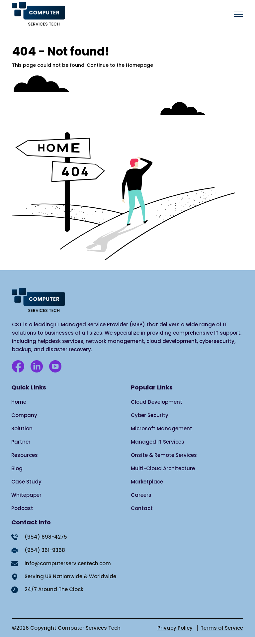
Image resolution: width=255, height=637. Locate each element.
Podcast (22, 508)
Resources (24, 455)
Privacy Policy (175, 627)
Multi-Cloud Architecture (163, 468)
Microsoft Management (161, 428)
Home (18, 401)
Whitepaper (26, 494)
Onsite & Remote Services (164, 455)
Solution (22, 428)
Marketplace (147, 481)
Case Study (26, 481)
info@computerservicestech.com (68, 563)
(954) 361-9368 (45, 550)
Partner (21, 441)
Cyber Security (149, 415)
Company (24, 415)
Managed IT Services (157, 441)
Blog (17, 468)
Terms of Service (222, 627)
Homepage (139, 65)
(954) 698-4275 (46, 536)
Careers (141, 494)
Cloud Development (156, 401)
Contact (142, 508)
